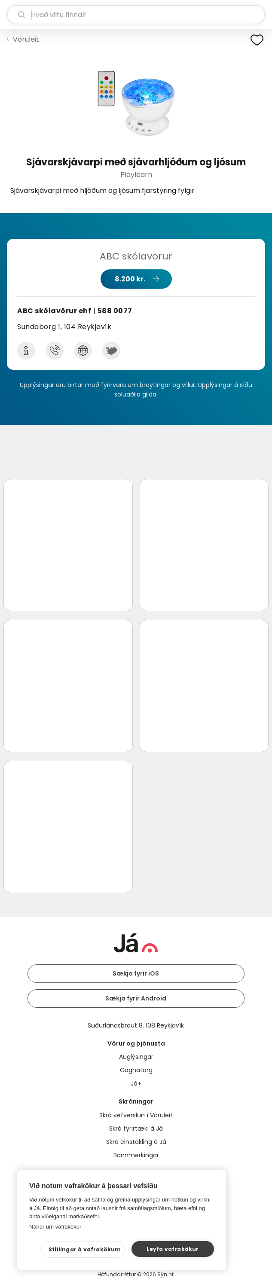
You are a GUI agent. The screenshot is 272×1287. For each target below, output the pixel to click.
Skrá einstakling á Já (136, 1142)
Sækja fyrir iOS (136, 973)
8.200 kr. (130, 279)
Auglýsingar (136, 1056)
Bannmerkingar (136, 1155)
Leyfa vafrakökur (173, 1249)
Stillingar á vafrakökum (85, 1249)
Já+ (136, 1083)
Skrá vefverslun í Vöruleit (136, 1115)
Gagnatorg (136, 1070)
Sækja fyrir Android (135, 998)
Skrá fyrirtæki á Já (136, 1128)
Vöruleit (26, 39)
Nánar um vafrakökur (55, 1226)
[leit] (136, 15)
